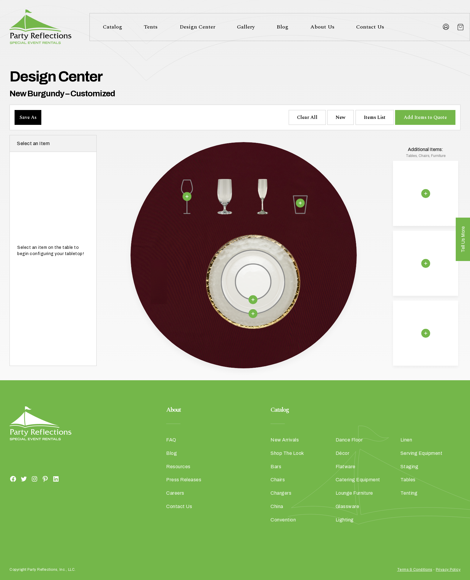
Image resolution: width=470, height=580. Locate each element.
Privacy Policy (448, 570)
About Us (322, 27)
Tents (151, 27)
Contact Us (370, 27)
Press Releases (183, 479)
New (340, 117)
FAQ (171, 439)
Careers (175, 493)
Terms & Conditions (414, 570)
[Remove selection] (187, 196)
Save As (28, 117)
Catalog (112, 27)
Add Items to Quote (425, 117)
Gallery (246, 27)
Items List (375, 117)
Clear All (307, 117)
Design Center (197, 27)
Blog (282, 27)
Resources (178, 466)
